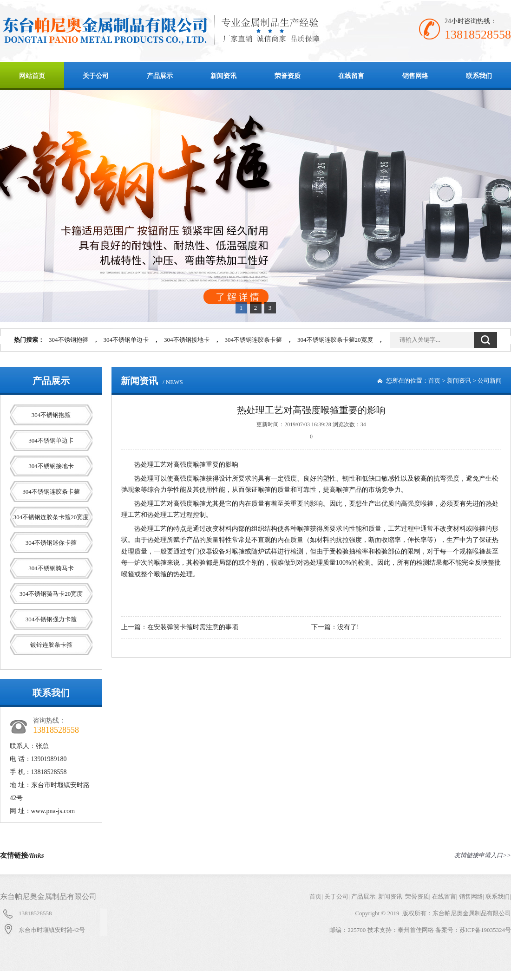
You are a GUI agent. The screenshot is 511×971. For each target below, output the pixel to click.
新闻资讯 (223, 75)
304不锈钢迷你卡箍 (51, 542)
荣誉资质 (288, 75)
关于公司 (96, 75)
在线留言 (351, 75)
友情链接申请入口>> (482, 855)
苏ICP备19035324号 (485, 929)
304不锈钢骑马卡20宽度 (51, 593)
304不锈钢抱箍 (68, 339)
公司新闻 (490, 380)
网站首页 (32, 75)
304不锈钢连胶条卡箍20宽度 (335, 339)
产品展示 (160, 75)
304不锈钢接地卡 (187, 339)
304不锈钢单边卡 (126, 339)
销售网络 (415, 75)
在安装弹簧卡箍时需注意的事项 (192, 627)
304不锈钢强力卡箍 (51, 619)
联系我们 (479, 75)
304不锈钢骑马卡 (51, 568)
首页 (434, 380)
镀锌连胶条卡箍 (51, 644)
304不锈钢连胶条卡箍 (253, 339)
